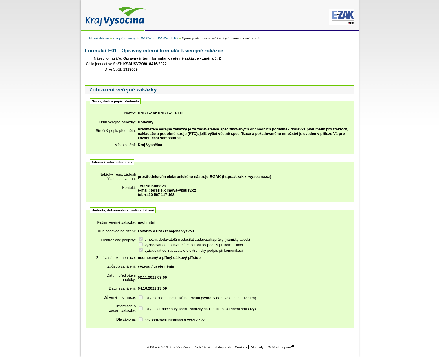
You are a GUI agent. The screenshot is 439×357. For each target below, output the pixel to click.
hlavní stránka (99, 38)
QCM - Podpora (279, 347)
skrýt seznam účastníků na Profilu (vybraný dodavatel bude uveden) (197, 298)
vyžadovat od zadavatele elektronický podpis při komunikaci (191, 250)
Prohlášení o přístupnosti (212, 347)
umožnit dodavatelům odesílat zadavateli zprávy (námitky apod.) (194, 239)
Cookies (241, 347)
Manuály (257, 347)
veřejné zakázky (124, 38)
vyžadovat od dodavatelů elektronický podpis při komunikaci (191, 245)
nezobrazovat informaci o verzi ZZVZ (172, 320)
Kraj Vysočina (114, 15)
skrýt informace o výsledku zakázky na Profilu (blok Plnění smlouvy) (197, 309)
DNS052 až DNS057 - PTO (159, 38)
